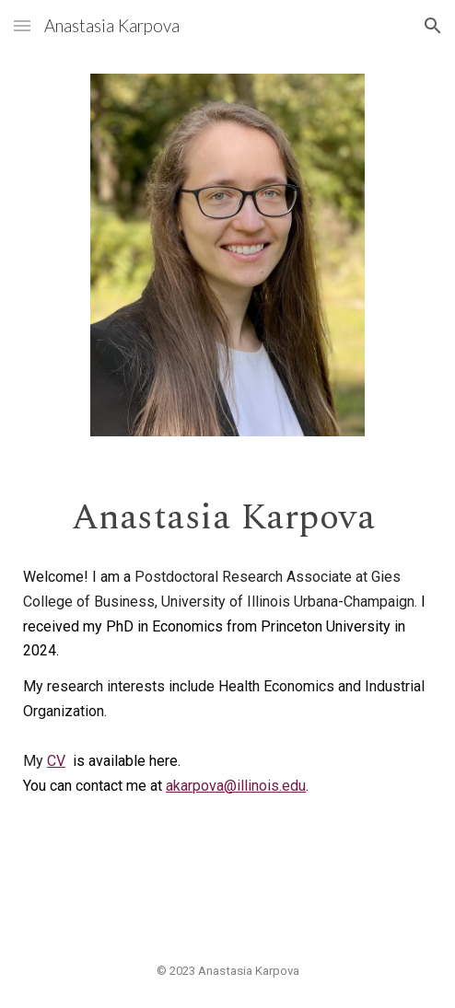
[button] (22, 25)
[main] (227, 516)
